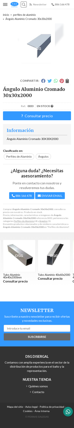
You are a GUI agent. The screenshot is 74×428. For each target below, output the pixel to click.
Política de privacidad (52, 406)
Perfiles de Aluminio (24, 221)
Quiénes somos (38, 386)
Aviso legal (31, 406)
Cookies (28, 411)
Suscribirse (37, 336)
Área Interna (42, 411)
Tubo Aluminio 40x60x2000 (54, 274)
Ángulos (43, 221)
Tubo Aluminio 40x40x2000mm (12, 276)
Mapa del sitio (15, 406)
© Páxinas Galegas (37, 417)
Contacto (38, 392)
